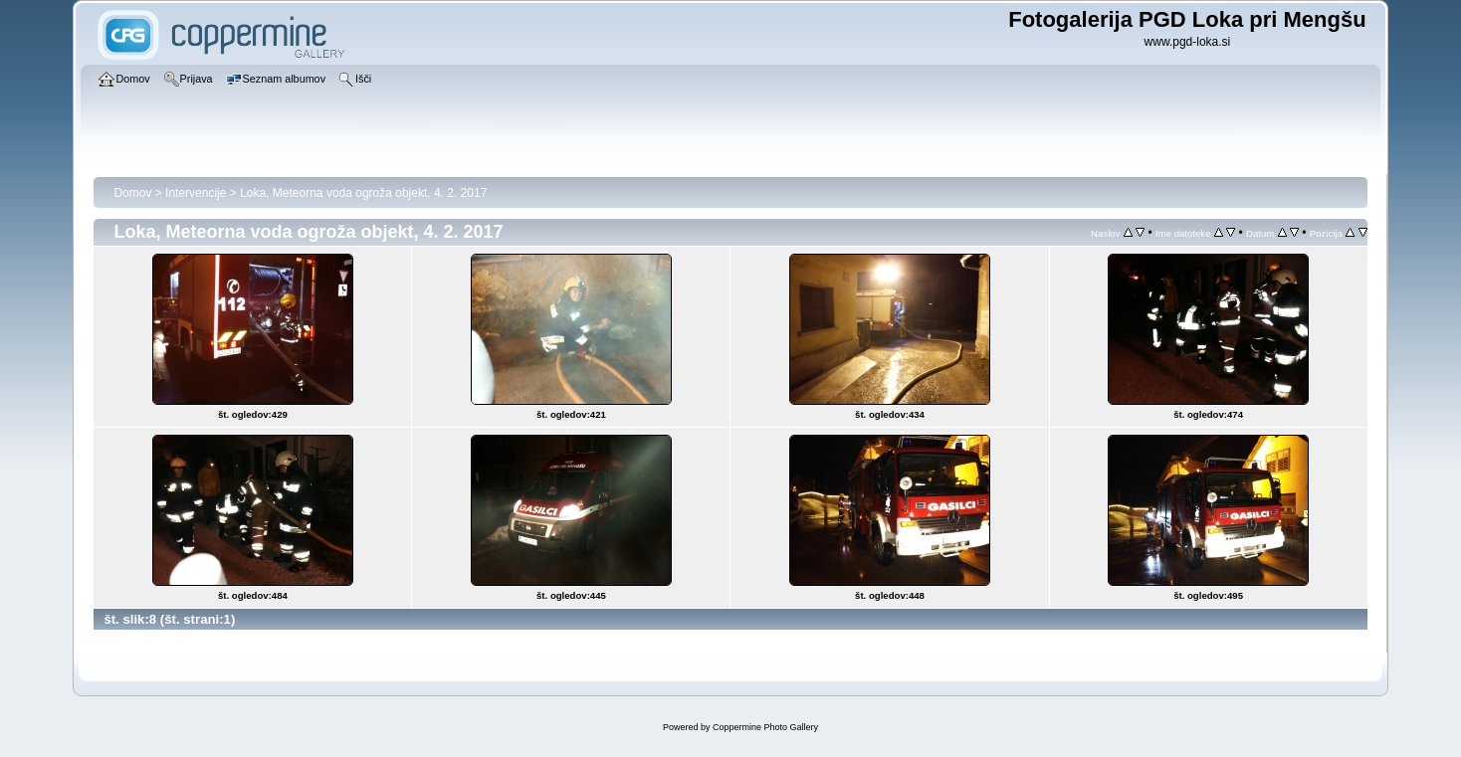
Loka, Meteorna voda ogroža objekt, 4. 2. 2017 (363, 193)
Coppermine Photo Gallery (765, 727)
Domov (132, 193)
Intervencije (195, 193)
